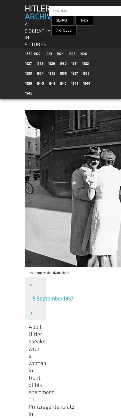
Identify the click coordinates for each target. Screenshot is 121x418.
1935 (51, 73)
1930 (63, 63)
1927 (28, 63)
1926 (83, 53)
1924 (60, 53)
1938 (86, 73)
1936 (63, 73)
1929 (51, 63)
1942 (63, 83)
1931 (74, 63)
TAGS (84, 20)
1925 (71, 53)
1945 (28, 93)
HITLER (40, 13)
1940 (40, 83)
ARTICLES (64, 30)
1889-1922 (33, 53)
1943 (74, 83)
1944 (86, 83)
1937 (74, 73)
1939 (28, 83)
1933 (28, 73)
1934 (40, 73)
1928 (39, 63)
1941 (52, 83)
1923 (48, 53)
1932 (85, 63)
